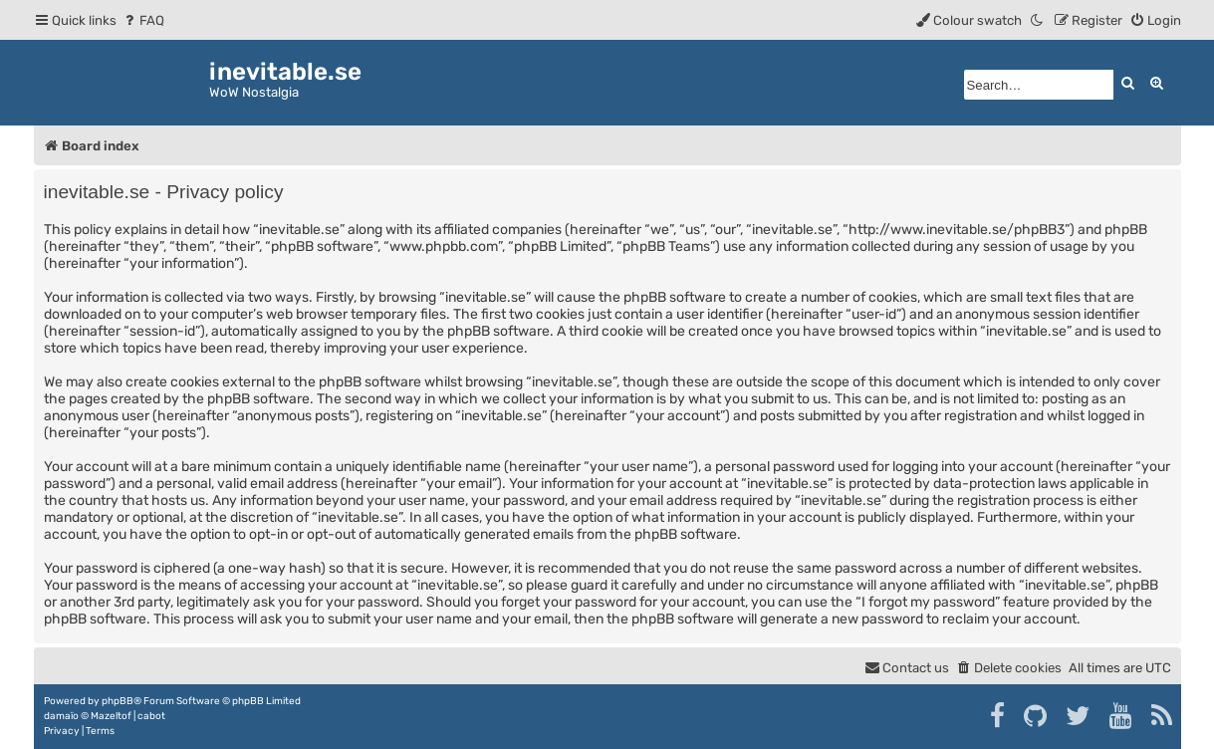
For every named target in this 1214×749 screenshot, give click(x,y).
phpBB (117, 701)
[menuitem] (142, 20)
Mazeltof (111, 716)
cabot (151, 716)
